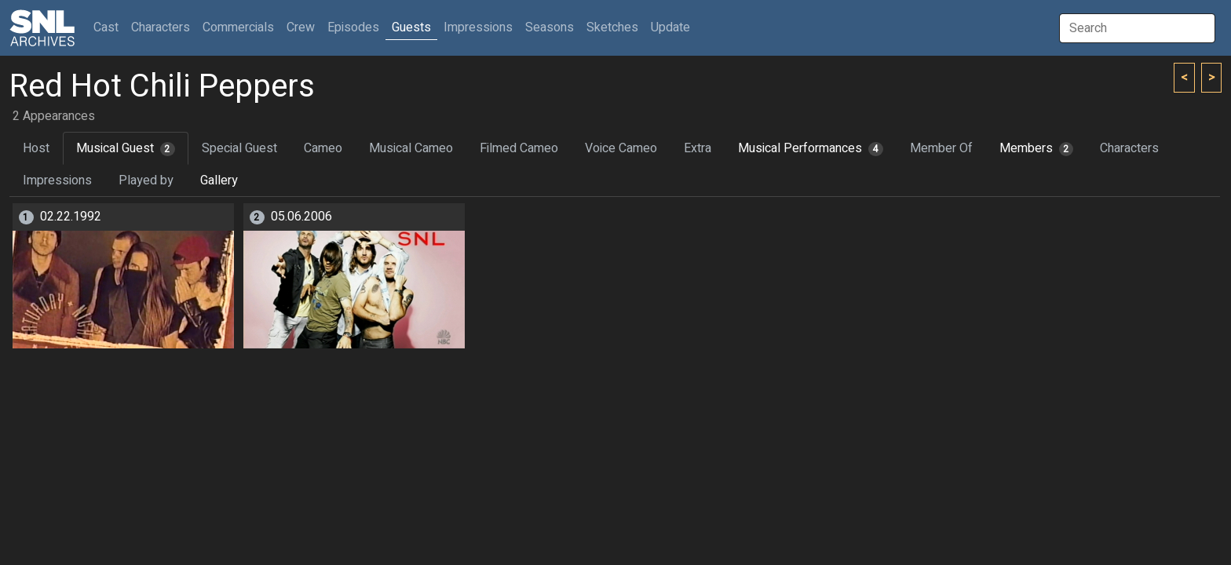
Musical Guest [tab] (125, 148)
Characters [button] (160, 27)
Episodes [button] (353, 27)
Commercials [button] (238, 27)
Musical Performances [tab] (810, 148)
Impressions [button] (478, 27)
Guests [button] (411, 27)
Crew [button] (301, 27)
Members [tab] (1036, 148)
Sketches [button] (612, 27)
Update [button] (670, 27)
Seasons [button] (549, 27)
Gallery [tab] (219, 180)
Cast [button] (109, 27)
